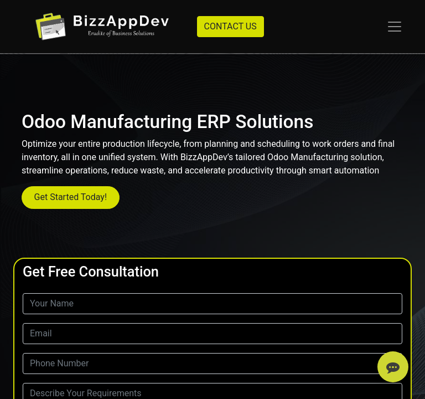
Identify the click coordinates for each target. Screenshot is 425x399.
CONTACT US (230, 26)
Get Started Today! (70, 197)
